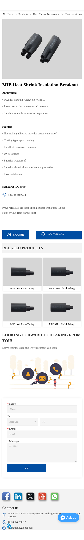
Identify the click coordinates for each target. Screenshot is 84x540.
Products (23, 14)
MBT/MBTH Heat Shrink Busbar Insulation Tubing (37, 207)
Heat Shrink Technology (46, 14)
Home (10, 14)
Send (26, 468)
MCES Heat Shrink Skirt (22, 212)
